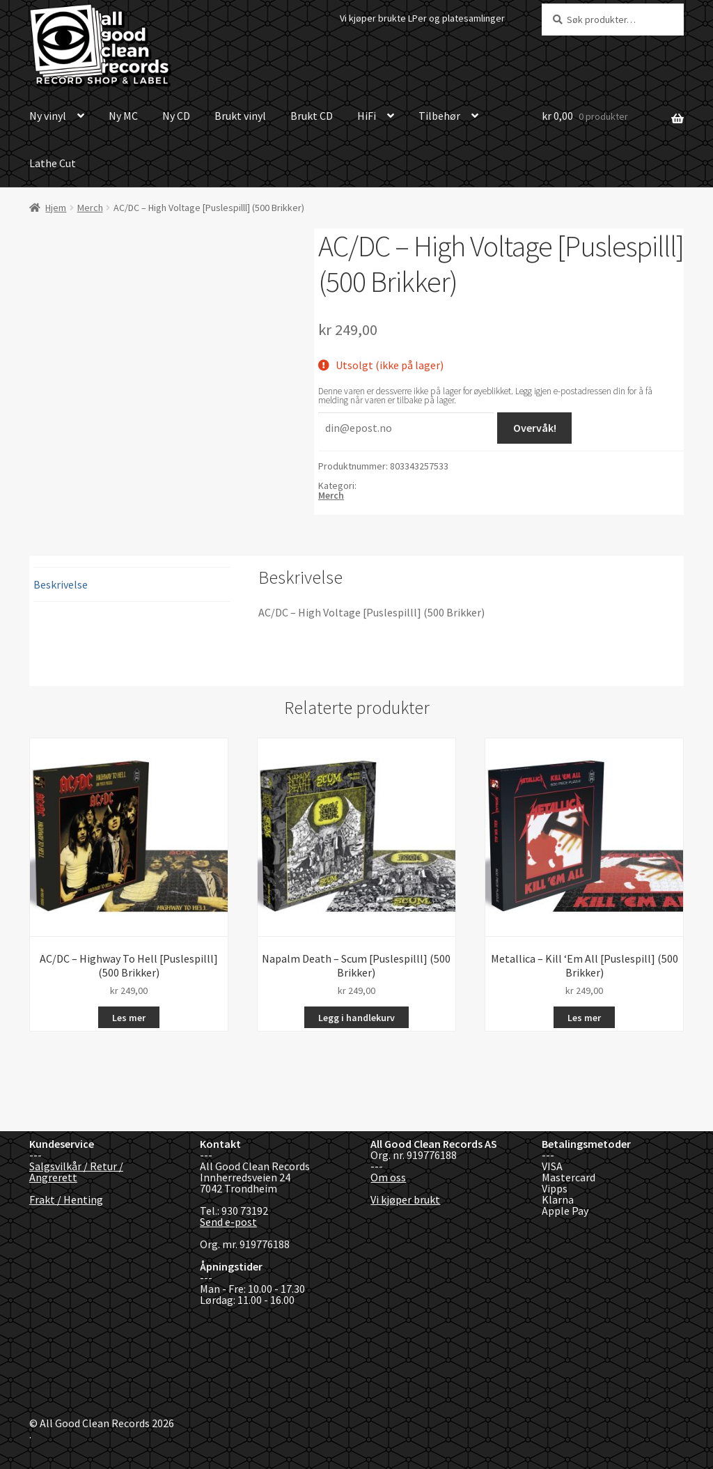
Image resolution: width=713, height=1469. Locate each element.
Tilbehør (439, 116)
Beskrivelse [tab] (60, 584)
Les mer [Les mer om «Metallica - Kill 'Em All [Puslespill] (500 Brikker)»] (584, 1017)
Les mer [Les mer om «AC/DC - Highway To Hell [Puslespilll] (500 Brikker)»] (129, 1017)
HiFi (366, 116)
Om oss (388, 1177)
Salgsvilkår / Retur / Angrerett (76, 1171)
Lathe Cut (52, 163)
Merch (90, 207)
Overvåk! (534, 428)
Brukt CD (311, 116)
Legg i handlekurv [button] (356, 1017)
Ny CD (176, 116)
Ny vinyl (47, 116)
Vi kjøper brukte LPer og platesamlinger (422, 18)
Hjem (55, 207)
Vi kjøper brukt (405, 1199)
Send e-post (228, 1222)
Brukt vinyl (240, 116)
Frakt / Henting (66, 1199)
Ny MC (123, 116)
